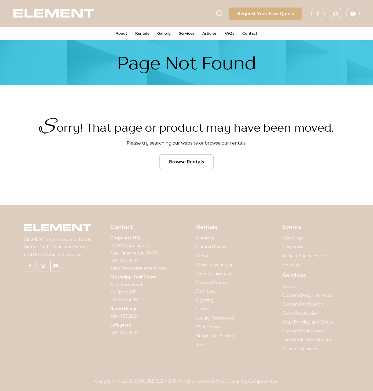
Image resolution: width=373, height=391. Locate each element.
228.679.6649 (124, 299)
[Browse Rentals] (186, 161)
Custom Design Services (307, 295)
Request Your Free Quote (265, 13)
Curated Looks (211, 247)
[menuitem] (121, 33)
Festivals (291, 264)
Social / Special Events (305, 256)
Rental (289, 286)
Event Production (300, 313)
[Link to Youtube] (353, 13)
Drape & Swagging (215, 264)
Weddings (292, 238)
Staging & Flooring (215, 335)
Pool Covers (208, 326)
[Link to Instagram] (335, 13)
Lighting (204, 300)
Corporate (292, 247)
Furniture (205, 291)
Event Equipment (214, 273)
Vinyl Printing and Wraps (307, 322)
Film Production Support (307, 339)
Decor (202, 256)
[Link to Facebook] (318, 13)
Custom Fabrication (302, 304)
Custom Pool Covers (303, 330)
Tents (201, 344)
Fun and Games (212, 282)
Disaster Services (299, 348)
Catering (205, 238)
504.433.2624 (124, 260)
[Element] (53, 13)
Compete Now (263, 381)
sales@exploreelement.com (138, 268)
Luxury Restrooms (215, 318)
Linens (203, 309)
